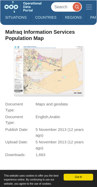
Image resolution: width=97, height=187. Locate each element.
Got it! (78, 177)
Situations (16, 17)
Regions (73, 17)
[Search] (66, 7)
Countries (45, 17)
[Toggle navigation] (89, 7)
